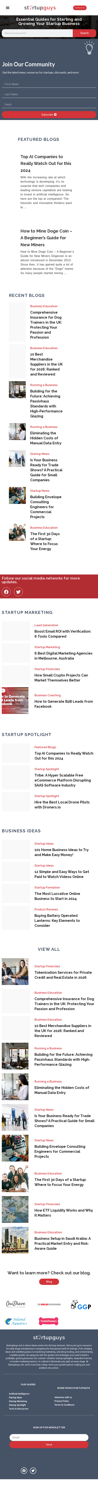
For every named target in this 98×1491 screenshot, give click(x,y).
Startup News (39, 454)
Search (84, 33)
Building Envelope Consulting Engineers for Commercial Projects (46, 507)
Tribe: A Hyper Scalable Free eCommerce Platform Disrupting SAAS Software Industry (63, 780)
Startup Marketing (47, 647)
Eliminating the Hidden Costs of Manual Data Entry (46, 438)
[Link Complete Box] (49, 182)
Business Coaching (48, 695)
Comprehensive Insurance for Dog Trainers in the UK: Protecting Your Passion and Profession (64, 1004)
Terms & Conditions (64, 1415)
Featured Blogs (45, 747)
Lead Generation (46, 625)
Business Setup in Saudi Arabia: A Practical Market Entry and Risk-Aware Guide (63, 1243)
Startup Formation (47, 887)
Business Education (44, 306)
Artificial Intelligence (19, 1404)
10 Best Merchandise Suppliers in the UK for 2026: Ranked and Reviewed (46, 364)
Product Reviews (46, 909)
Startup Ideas (44, 843)
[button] (7, 7)
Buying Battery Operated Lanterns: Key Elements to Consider (57, 920)
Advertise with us (63, 1407)
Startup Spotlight (47, 769)
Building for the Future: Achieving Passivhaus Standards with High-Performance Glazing (63, 1059)
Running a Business (43, 385)
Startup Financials (47, 669)
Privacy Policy (61, 1411)
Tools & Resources (18, 1419)
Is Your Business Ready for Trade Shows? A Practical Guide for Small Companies (46, 470)
